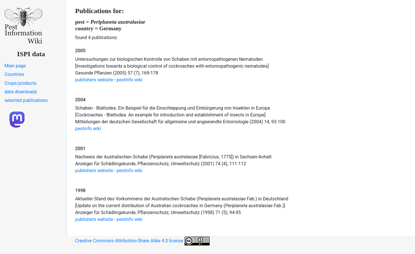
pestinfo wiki (129, 79)
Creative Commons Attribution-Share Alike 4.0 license (142, 241)
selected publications (26, 100)
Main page (15, 65)
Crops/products (21, 83)
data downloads (21, 91)
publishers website (94, 79)
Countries (14, 74)
